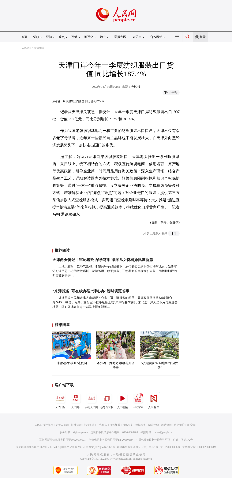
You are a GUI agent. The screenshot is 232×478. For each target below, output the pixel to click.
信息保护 (179, 425)
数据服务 (140, 425)
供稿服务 (127, 425)
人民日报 (60, 400)
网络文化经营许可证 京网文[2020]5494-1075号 (88, 447)
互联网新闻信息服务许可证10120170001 (62, 439)
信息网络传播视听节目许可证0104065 (37, 447)
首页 (24, 37)
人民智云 (138, 400)
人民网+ (75, 400)
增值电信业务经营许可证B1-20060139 (111, 439)
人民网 (26, 48)
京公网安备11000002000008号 (199, 447)
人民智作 (153, 400)
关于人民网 (62, 425)
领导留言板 (107, 400)
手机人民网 (91, 400)
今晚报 (135, 86)
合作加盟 (115, 425)
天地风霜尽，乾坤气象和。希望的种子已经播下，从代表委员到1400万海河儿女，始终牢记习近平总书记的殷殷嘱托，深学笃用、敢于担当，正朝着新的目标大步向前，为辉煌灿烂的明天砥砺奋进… (114, 271)
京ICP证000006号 (170, 447)
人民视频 (122, 400)
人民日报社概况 (44, 425)
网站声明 (153, 425)
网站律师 (166, 425)
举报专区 (120, 37)
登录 (203, 37)
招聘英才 (89, 425)
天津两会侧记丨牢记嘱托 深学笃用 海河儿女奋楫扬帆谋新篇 (102, 260)
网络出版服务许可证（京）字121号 (137, 447)
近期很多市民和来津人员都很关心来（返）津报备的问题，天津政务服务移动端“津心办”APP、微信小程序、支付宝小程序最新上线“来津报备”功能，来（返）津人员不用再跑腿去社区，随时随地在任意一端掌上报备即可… (115, 302)
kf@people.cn (80, 432)
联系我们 (192, 425)
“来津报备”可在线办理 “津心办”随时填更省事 (90, 291)
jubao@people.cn (163, 432)
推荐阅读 (62, 250)
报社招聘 (76, 425)
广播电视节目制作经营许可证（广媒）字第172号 (164, 439)
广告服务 (102, 425)
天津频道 (39, 48)
